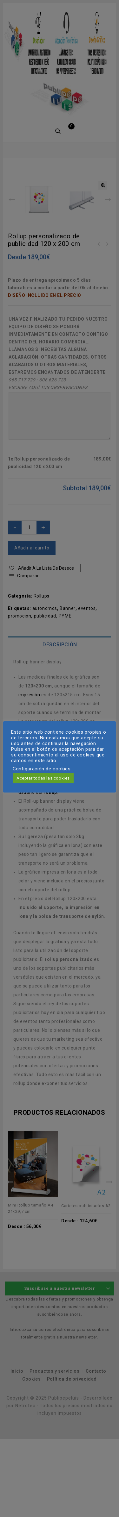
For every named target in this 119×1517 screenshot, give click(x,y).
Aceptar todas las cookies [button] (43, 778)
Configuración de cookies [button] (41, 769)
